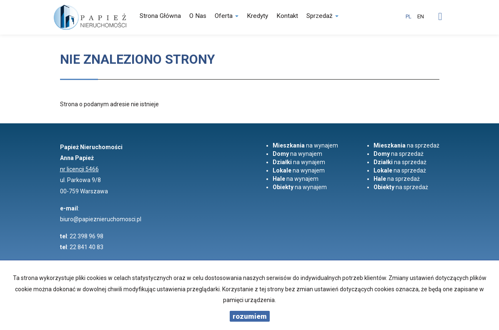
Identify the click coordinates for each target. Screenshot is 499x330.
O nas (197, 16)
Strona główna (160, 16)
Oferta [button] (226, 16)
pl (408, 16)
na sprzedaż (406, 145)
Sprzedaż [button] (322, 16)
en (420, 16)
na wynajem (305, 145)
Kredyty (257, 16)
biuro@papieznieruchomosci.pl (100, 219)
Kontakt (287, 16)
